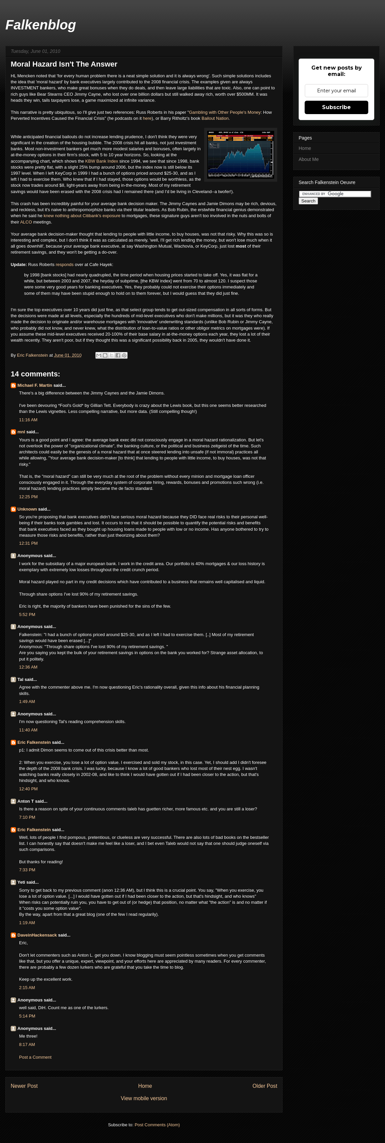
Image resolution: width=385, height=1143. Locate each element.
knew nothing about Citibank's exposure (82, 215)
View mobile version (144, 1098)
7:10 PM (27, 817)
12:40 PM (28, 788)
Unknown (27, 509)
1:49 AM (27, 701)
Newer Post (24, 1086)
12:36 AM (28, 667)
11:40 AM (28, 729)
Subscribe (336, 107)
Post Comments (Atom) (157, 1124)
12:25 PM (28, 496)
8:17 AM (27, 1044)
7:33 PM (27, 869)
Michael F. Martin (34, 385)
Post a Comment (35, 1057)
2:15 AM (27, 987)
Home (145, 1086)
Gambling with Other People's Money (224, 112)
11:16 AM (28, 419)
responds (65, 264)
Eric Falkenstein (34, 742)
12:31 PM (28, 543)
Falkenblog (40, 24)
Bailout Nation (215, 118)
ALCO (26, 222)
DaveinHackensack (37, 935)
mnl (21, 431)
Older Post (264, 1086)
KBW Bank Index (101, 161)
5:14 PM (27, 1016)
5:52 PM (27, 614)
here (147, 118)
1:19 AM (27, 922)
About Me (309, 159)
